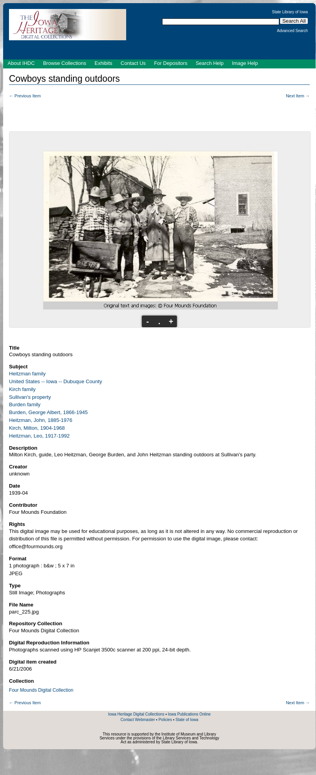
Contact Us (133, 63)
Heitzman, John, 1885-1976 (40, 420)
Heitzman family (27, 374)
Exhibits (103, 63)
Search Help (210, 63)
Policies (165, 720)
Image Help (245, 63)
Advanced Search (292, 31)
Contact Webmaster (137, 720)
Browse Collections (64, 63)
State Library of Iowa (290, 12)
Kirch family (22, 389)
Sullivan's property (30, 397)
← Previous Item (25, 95)
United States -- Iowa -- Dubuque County (55, 381)
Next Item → (298, 95)
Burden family (25, 404)
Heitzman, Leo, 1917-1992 (39, 436)
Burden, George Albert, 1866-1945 (48, 412)
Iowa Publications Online (189, 714)
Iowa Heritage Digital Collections (136, 714)
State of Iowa (186, 720)
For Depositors (170, 63)
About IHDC (21, 63)
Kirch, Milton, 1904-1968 (37, 428)
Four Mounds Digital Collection (41, 690)
